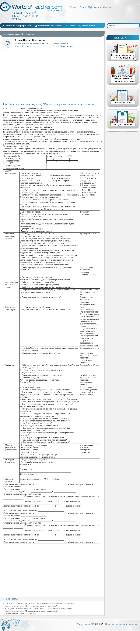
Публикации (94, 7)
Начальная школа (12, 34)
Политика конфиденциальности (121, 624)
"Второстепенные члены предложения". (21, 613)
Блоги (83, 7)
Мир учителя (83, 624)
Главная (74, 7)
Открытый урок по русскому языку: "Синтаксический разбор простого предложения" (40, 603)
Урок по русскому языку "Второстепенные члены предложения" (31, 611)
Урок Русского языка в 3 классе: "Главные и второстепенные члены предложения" (39, 608)
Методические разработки (18, 25)
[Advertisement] (53, 77)
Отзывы (107, 7)
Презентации (88, 25)
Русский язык (28, 34)
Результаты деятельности (50, 25)
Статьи (72, 25)
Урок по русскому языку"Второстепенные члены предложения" (31, 606)
